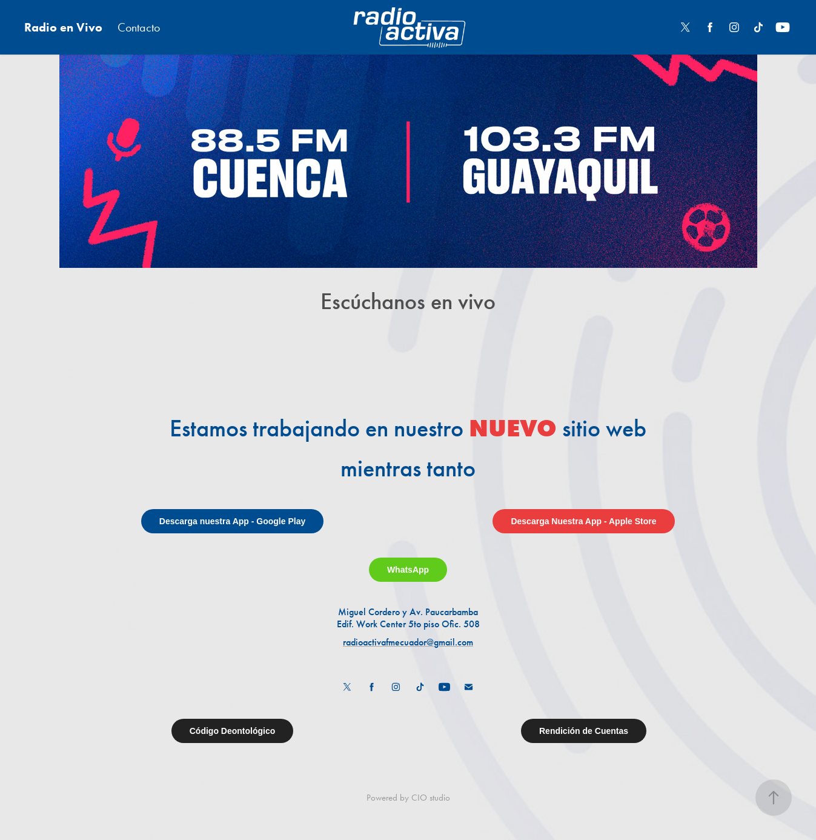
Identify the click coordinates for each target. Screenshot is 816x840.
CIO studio (430, 797)
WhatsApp (408, 570)
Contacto (139, 27)
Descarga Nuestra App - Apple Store (583, 521)
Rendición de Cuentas (583, 731)
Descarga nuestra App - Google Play (232, 521)
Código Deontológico (233, 731)
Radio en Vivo (63, 27)
